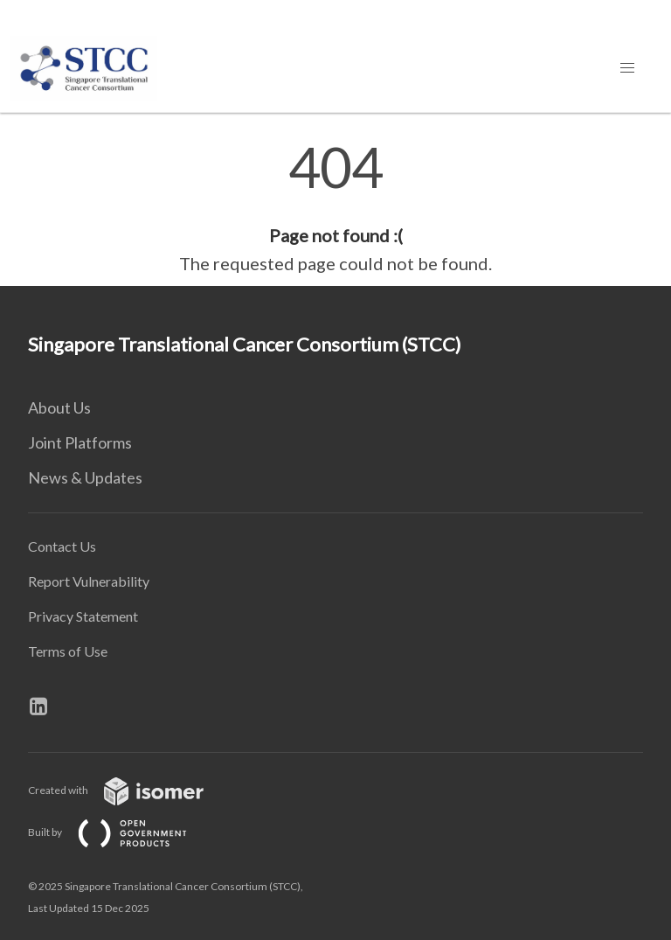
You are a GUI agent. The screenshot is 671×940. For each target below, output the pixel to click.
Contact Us (62, 546)
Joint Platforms (80, 442)
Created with (130, 790)
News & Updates (85, 477)
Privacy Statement (83, 616)
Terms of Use (67, 651)
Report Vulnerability (88, 581)
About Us (59, 407)
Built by (121, 832)
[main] (335, 208)
